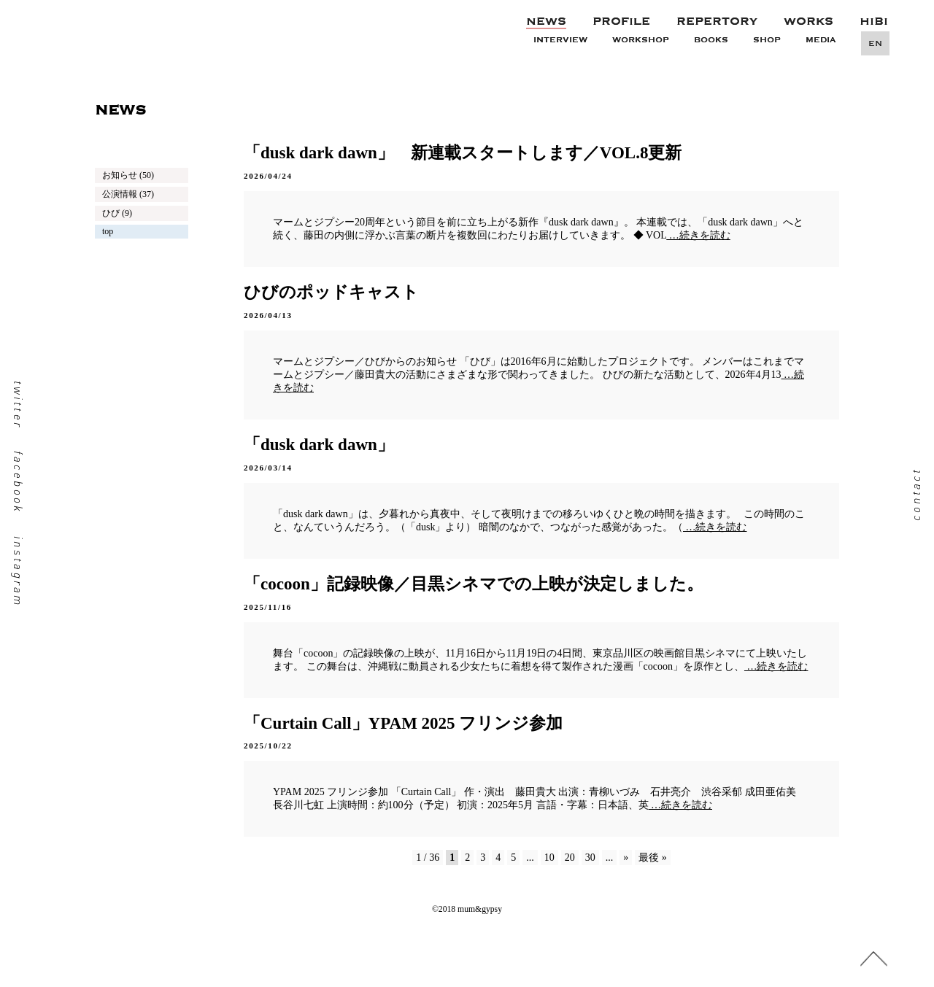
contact (915, 493)
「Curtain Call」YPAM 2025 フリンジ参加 (403, 723)
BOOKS (711, 39)
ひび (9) (117, 213)
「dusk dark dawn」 (319, 445)
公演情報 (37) (128, 194)
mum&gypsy (202, 22)
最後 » (652, 857)
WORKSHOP (640, 39)
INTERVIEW (560, 39)
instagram (18, 571)
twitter (18, 404)
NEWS (546, 21)
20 (570, 857)
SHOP (767, 39)
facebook (18, 482)
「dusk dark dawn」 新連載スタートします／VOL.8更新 (463, 153)
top (107, 231)
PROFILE (621, 21)
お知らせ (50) (128, 175)
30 (590, 857)
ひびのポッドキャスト (331, 292)
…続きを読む (698, 235)
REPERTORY (716, 21)
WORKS (808, 21)
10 (549, 857)
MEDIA (821, 39)
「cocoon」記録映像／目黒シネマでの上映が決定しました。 (473, 584)
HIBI (874, 21)
